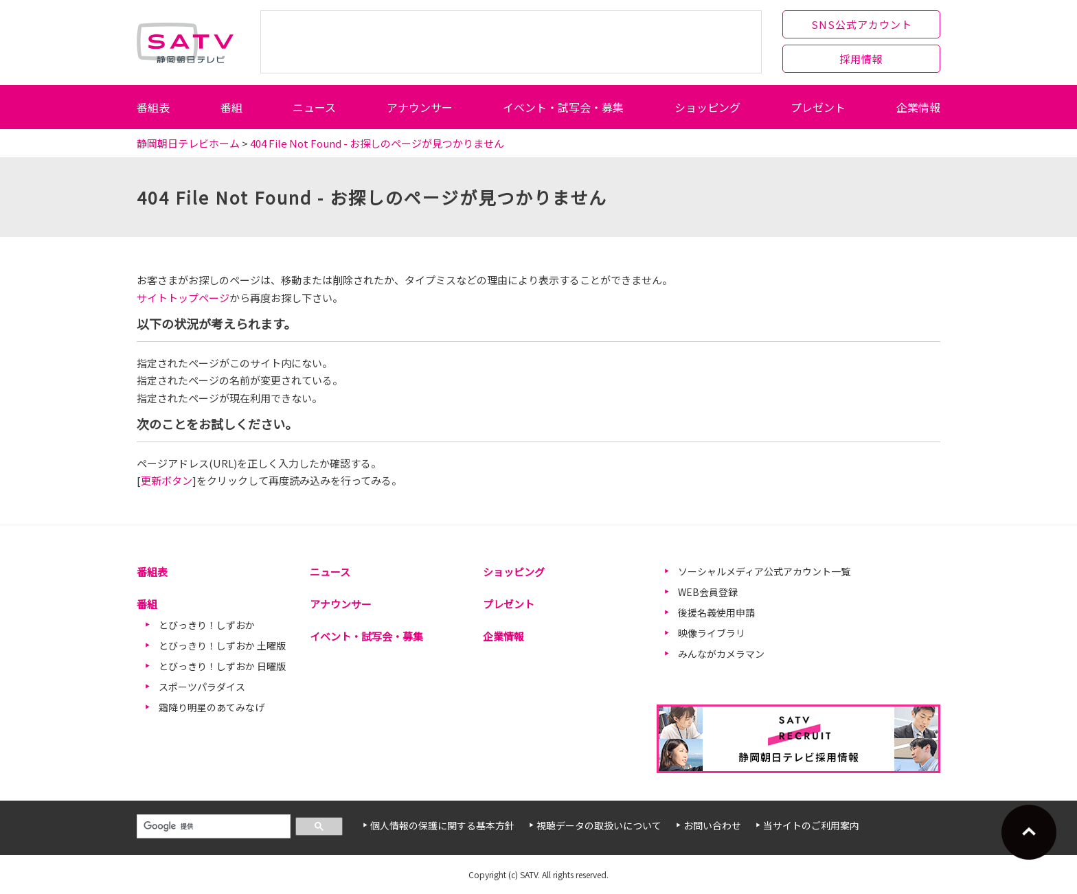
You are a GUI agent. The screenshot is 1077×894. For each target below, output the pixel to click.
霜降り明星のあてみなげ (211, 707)
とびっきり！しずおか (207, 625)
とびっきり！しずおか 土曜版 (222, 645)
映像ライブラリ (711, 633)
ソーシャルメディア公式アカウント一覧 (764, 571)
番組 (231, 107)
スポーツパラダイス (202, 687)
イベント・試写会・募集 (563, 107)
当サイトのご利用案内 (811, 825)
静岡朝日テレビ (185, 42)
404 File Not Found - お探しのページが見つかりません (377, 143)
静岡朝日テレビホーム (188, 143)
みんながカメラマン (721, 654)
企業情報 (918, 107)
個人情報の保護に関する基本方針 (442, 825)
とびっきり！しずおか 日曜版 (222, 666)
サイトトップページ (183, 297)
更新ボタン (166, 480)
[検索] (212, 826)
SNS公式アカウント (861, 24)
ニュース (314, 107)
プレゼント (818, 107)
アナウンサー (420, 107)
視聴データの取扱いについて (598, 825)
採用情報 (861, 58)
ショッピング (707, 107)
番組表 (153, 107)
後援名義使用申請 (716, 612)
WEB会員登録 (708, 592)
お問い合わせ (712, 825)
